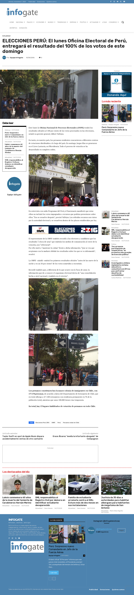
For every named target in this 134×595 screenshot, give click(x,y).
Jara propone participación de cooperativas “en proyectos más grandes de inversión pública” (121, 251)
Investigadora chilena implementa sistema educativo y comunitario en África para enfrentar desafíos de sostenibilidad (120, 269)
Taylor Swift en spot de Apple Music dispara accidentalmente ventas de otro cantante (23, 437)
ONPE (53, 422)
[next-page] (54, 578)
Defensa (7, 130)
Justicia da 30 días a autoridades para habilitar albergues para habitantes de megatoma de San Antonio (115, 502)
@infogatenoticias (104, 529)
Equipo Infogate (16, 57)
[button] (123, 22)
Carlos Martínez (116, 278)
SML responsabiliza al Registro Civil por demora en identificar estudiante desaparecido (14, 164)
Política (113, 244)
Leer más (54, 573)
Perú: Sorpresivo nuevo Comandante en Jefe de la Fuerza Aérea (14, 134)
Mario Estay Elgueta (116, 511)
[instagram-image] (94, 542)
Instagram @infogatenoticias (106, 521)
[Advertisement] (81, 12)
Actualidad (6, 36)
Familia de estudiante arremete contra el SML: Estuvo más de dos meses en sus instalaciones (83, 501)
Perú (59, 422)
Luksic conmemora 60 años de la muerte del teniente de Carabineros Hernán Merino (13, 148)
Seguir (121, 530)
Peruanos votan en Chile (71, 422)
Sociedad (114, 261)
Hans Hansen (115, 224)
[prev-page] (50, 578)
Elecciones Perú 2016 (42, 422)
